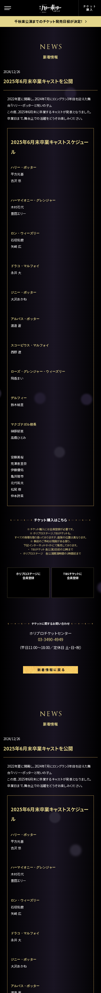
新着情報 (20, 841)
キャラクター (22, 829)
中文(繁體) (69, 906)
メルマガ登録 (71, 877)
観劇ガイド (21, 905)
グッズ (17, 895)
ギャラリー (21, 884)
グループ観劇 (71, 844)
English (67, 886)
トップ (17, 793)
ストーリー (21, 817)
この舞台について (26, 805)
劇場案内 (68, 793)
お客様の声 (69, 857)
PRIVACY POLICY (50, 972)
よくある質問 (71, 867)
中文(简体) (69, 896)
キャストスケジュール (27, 871)
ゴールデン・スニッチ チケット (76, 821)
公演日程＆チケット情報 (75, 806)
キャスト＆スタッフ (27, 857)
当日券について (73, 834)
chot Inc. (67, 982)
